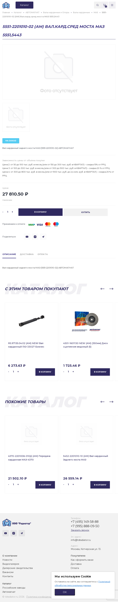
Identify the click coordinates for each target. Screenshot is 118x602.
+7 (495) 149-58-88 (84, 521)
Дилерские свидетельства (17, 568)
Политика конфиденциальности (44, 596)
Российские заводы (13, 587)
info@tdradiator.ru (81, 539)
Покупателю (78, 555)
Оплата (75, 568)
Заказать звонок (80, 529)
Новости (7, 559)
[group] (59, 72)
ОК (65, 592)
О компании (9, 555)
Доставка (76, 563)
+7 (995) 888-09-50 (85, 526)
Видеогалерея (10, 563)
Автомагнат (8, 591)
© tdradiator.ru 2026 (13, 596)
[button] (102, 289)
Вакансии (7, 572)
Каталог (6, 583)
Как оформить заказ (82, 559)
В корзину (45, 371)
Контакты (7, 576)
